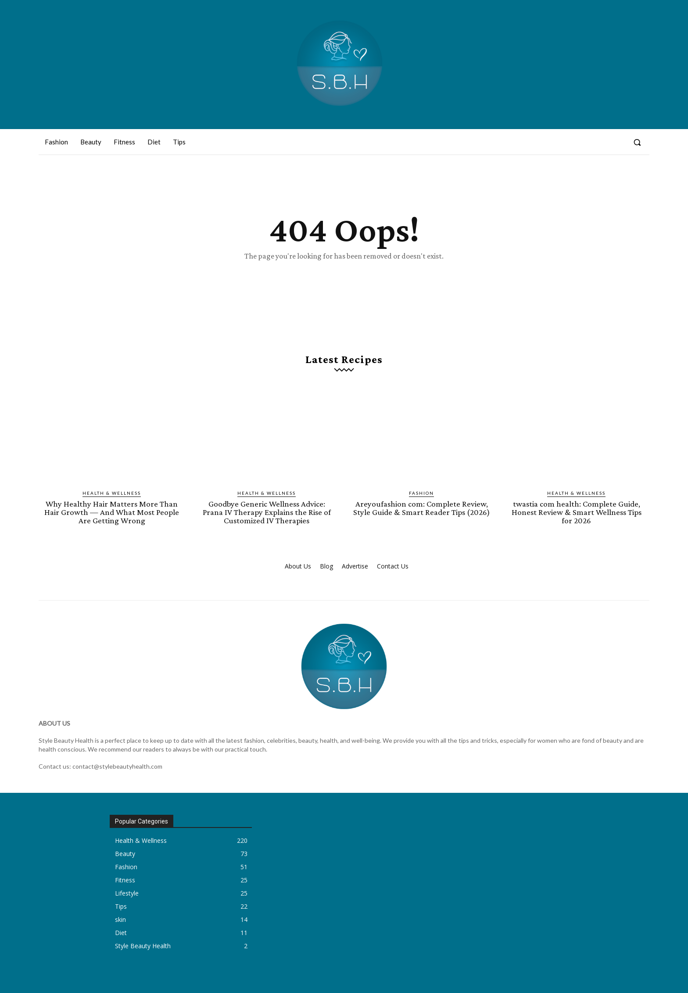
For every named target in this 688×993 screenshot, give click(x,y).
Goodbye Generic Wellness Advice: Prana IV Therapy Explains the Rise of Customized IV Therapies (267, 512)
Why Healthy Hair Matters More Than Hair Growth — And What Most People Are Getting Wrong (111, 512)
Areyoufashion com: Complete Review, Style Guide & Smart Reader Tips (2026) (421, 508)
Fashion (421, 493)
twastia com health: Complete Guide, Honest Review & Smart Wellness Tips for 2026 (576, 512)
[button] (637, 142)
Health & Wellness (111, 493)
